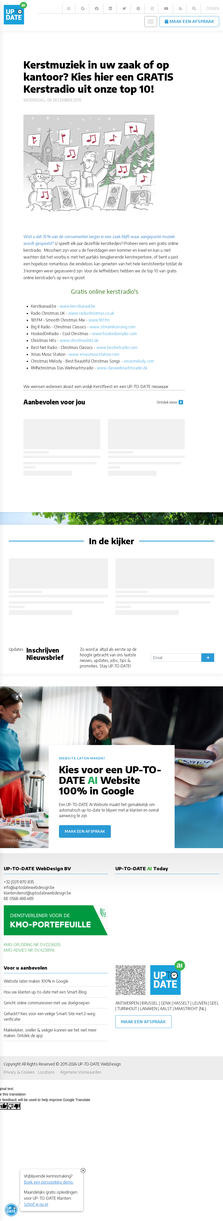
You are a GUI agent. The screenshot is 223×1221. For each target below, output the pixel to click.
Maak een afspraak (85, 831)
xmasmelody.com (139, 361)
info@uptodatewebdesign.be (29, 887)
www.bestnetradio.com (117, 347)
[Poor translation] (13, 1106)
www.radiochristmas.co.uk (91, 313)
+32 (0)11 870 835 (19, 881)
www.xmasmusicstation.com (94, 354)
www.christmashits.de (79, 340)
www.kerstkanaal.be (77, 306)
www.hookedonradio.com (114, 333)
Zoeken (212, 8)
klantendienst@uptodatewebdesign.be (37, 892)
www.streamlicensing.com (112, 326)
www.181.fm (99, 319)
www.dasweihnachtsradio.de (122, 367)
